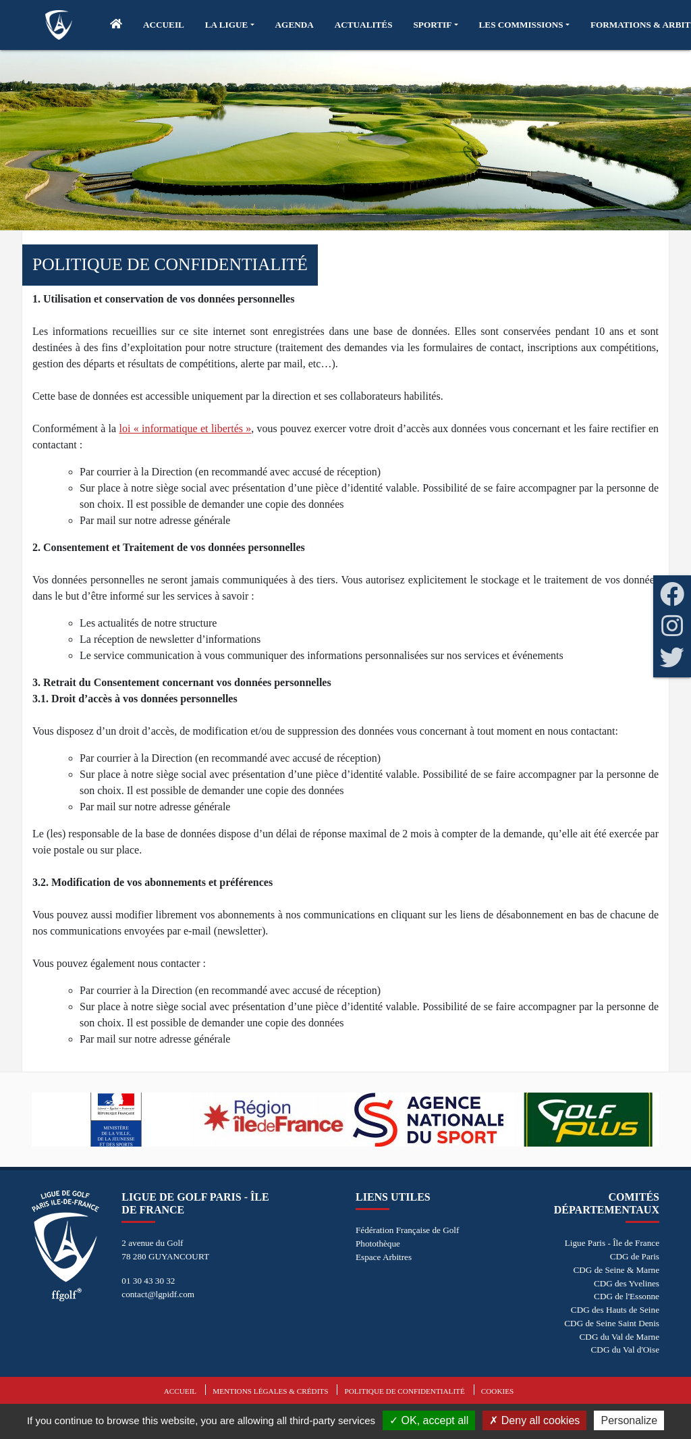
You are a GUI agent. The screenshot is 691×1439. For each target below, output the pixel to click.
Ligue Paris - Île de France (612, 1243)
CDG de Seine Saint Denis (611, 1323)
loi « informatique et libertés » (185, 428)
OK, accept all (428, 1420)
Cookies (497, 1391)
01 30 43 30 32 (148, 1281)
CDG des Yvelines (626, 1283)
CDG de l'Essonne (626, 1296)
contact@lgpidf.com (157, 1294)
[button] (230, 25)
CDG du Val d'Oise (625, 1349)
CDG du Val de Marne (619, 1337)
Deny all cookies (534, 1420)
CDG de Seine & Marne (616, 1270)
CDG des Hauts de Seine (615, 1310)
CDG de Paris (634, 1256)
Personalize (629, 1420)
